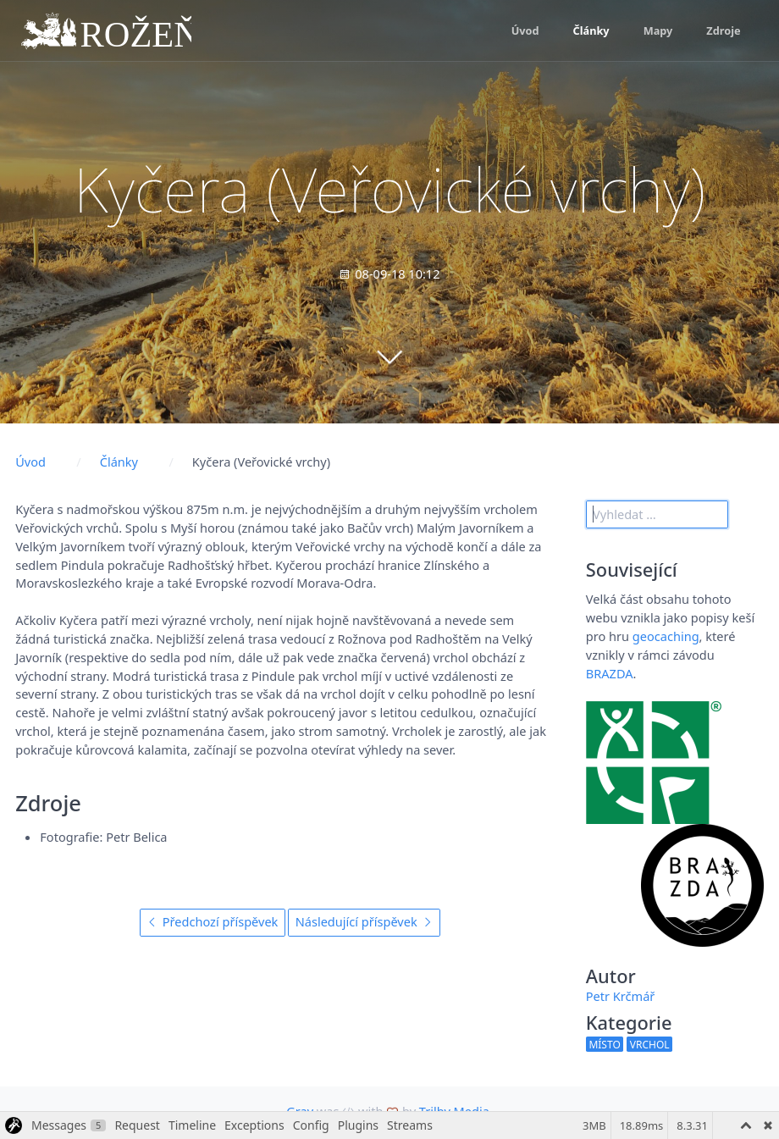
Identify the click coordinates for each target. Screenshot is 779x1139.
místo (604, 1044)
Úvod (525, 30)
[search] (657, 514)
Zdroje (723, 30)
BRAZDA (609, 673)
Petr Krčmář (620, 995)
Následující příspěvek (365, 921)
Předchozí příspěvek (212, 921)
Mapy (658, 30)
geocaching (666, 636)
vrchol (650, 1044)
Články (591, 30)
